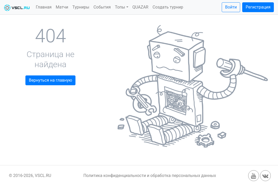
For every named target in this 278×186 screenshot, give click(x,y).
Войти (231, 7)
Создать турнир (167, 7)
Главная (44, 7)
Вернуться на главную (50, 80)
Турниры (80, 7)
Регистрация (258, 7)
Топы (120, 7)
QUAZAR (141, 7)
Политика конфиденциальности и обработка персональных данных (149, 175)
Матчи (62, 7)
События (102, 7)
